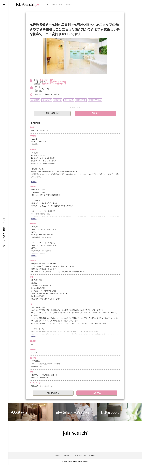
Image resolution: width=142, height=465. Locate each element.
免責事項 (92, 456)
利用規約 (66, 456)
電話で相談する (52, 114)
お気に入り (75, 108)
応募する (95, 114)
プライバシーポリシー (79, 456)
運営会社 (58, 456)
